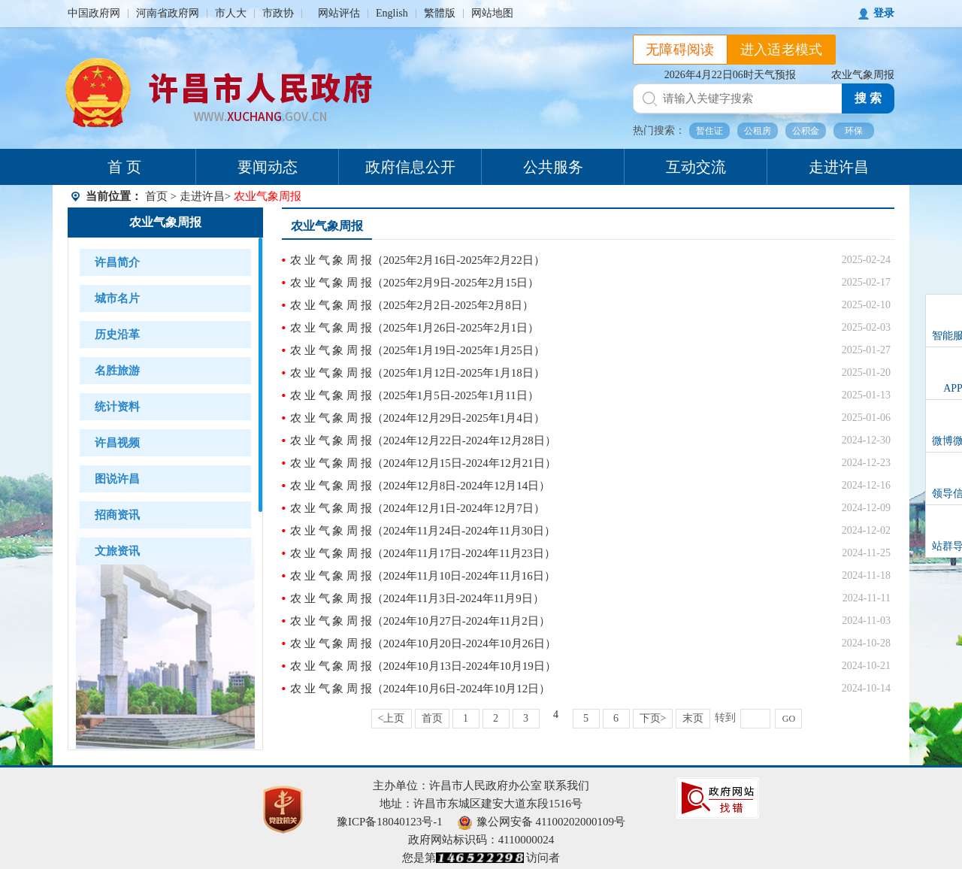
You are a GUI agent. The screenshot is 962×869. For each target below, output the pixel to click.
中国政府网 (94, 13)
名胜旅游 (117, 371)
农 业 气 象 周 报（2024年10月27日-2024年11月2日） (420, 621)
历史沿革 (117, 335)
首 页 (124, 167)
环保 (853, 131)
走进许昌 (839, 167)
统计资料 (117, 407)
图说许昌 (117, 479)
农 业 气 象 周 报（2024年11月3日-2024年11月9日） (417, 598)
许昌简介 (117, 262)
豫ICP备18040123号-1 (390, 822)
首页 (156, 196)
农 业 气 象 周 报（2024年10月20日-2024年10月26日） (423, 643)
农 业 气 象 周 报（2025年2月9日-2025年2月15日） (414, 283)
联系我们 (566, 786)
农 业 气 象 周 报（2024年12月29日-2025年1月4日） (417, 418)
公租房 (757, 131)
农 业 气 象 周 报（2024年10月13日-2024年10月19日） (423, 666)
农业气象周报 (862, 74)
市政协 (278, 13)
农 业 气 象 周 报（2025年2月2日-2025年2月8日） (412, 305)
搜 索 (868, 98)
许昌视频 (117, 443)
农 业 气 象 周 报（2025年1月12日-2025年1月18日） (417, 373)
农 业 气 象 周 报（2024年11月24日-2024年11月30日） (422, 531)
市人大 (231, 13)
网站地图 (492, 13)
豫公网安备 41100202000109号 (541, 822)
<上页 (391, 718)
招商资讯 (117, 515)
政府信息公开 (410, 167)
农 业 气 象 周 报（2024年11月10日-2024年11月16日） (422, 576)
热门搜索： (659, 130)
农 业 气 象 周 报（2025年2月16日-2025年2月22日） (417, 260)
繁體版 (439, 13)
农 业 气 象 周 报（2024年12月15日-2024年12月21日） (423, 463)
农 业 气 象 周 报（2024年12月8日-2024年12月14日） (420, 486)
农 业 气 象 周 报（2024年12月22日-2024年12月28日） (423, 440)
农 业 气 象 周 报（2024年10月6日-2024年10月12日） (420, 689)
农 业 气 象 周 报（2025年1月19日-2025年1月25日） (417, 350)
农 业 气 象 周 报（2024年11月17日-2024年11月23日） (422, 553)
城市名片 (117, 298)
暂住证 (709, 131)
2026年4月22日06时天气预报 (730, 74)
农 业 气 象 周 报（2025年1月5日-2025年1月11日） (414, 395)
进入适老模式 (781, 49)
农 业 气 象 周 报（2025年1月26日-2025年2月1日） (414, 328)
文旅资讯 (117, 551)
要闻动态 (267, 167)
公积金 (805, 131)
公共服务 (553, 167)
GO (788, 718)
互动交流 (696, 167)
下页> (653, 718)
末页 (692, 718)
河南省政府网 (167, 13)
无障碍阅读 (680, 49)
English (392, 13)
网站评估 (339, 13)
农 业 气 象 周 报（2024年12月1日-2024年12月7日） (417, 508)
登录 (883, 13)
